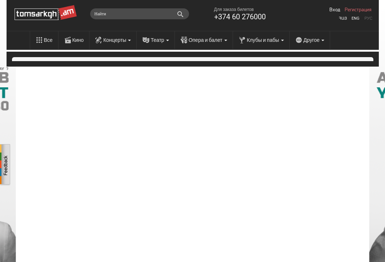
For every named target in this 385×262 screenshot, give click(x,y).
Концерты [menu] (117, 40)
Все (48, 40)
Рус (368, 18)
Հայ (343, 18)
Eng (356, 18)
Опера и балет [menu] (208, 40)
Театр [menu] (160, 40)
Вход (334, 10)
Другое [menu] (314, 40)
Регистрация (358, 10)
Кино (78, 40)
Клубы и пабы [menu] (265, 40)
